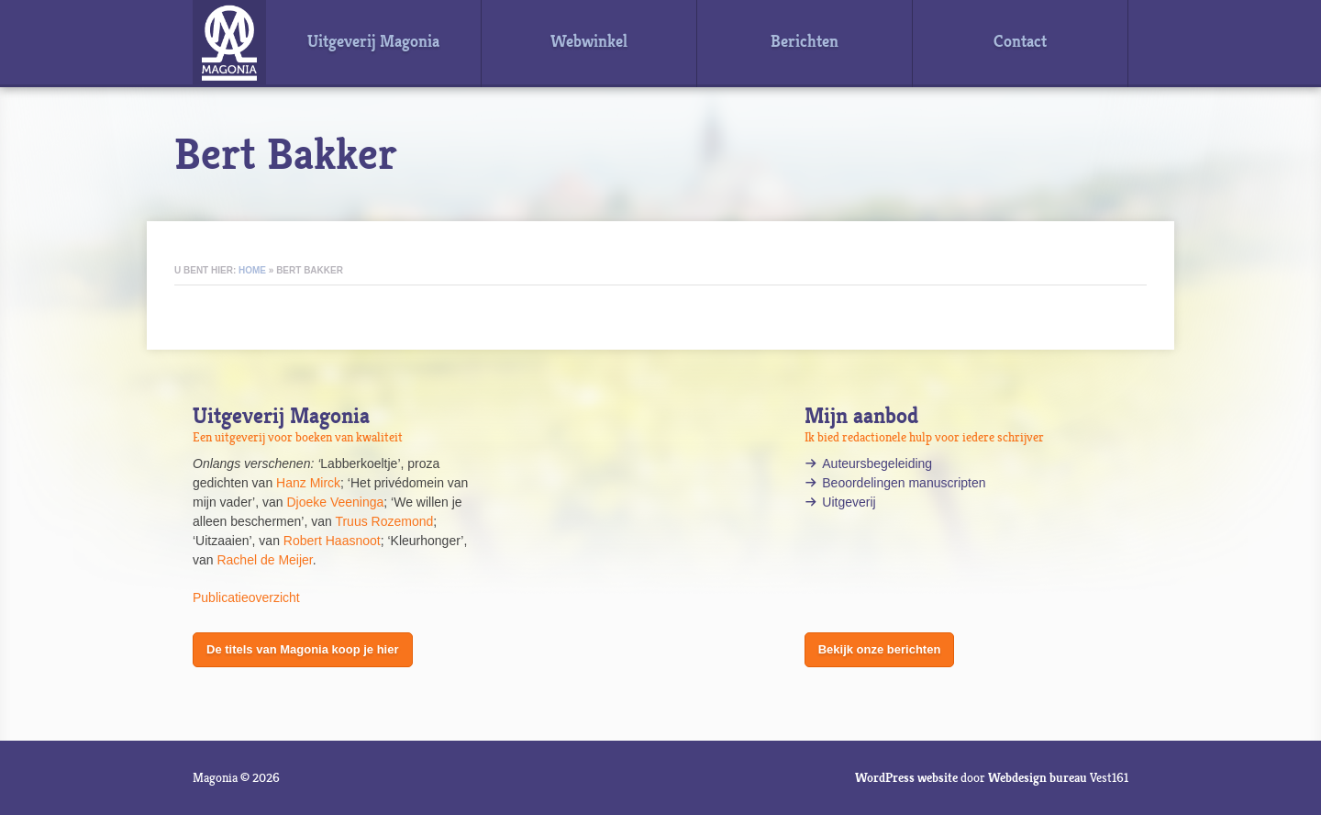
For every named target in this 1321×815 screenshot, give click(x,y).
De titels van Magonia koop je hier (302, 649)
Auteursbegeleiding (877, 463)
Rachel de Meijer (264, 560)
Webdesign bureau (1037, 777)
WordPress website (906, 777)
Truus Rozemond (384, 521)
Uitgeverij (850, 502)
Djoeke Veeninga (334, 502)
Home (252, 270)
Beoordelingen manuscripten (903, 482)
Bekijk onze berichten (879, 649)
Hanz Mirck (308, 482)
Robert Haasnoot (332, 540)
